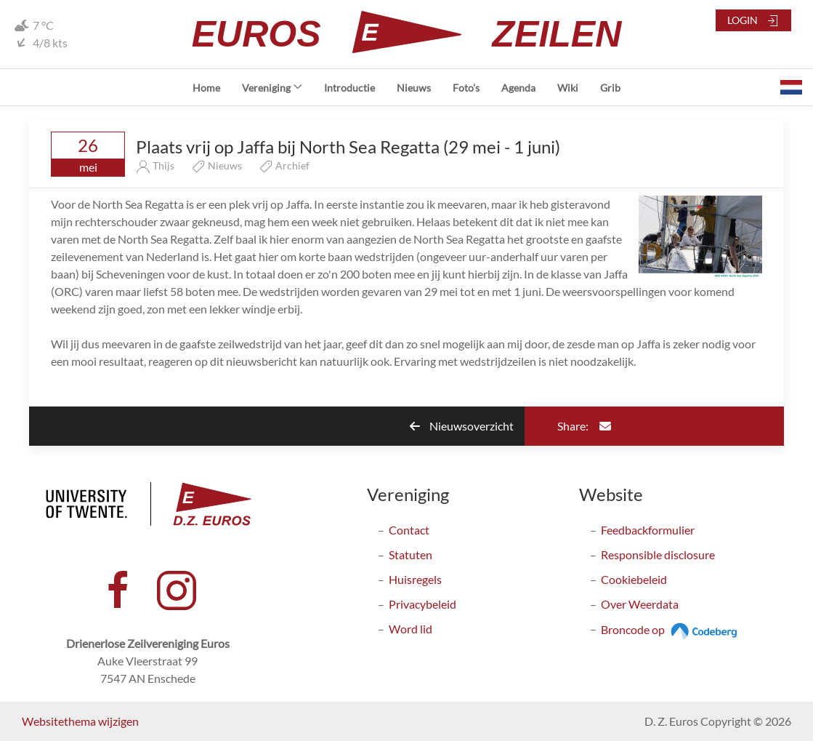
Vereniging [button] (272, 87)
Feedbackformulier (648, 530)
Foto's (466, 87)
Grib (610, 87)
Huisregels (415, 579)
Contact (409, 530)
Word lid (410, 629)
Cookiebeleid (634, 579)
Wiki (567, 87)
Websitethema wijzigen (80, 721)
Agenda (518, 87)
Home (206, 87)
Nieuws (414, 87)
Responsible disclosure (658, 554)
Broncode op (671, 629)
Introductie (349, 87)
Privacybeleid (422, 604)
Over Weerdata (640, 604)
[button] (791, 87)
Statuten (410, 554)
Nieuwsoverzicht (462, 426)
